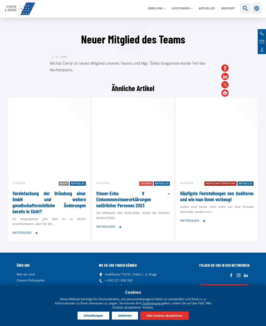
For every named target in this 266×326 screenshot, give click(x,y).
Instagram (238, 275)
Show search (245, 8)
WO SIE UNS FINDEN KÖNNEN (118, 265)
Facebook (231, 275)
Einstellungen (93, 315)
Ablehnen (125, 315)
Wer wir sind (26, 274)
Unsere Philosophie (30, 280)
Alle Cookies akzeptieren (164, 315)
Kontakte (262, 50)
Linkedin (245, 275)
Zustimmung (151, 303)
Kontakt (228, 8)
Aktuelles (207, 8)
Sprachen (256, 8)
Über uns (155, 8)
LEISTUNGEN (180, 8)
